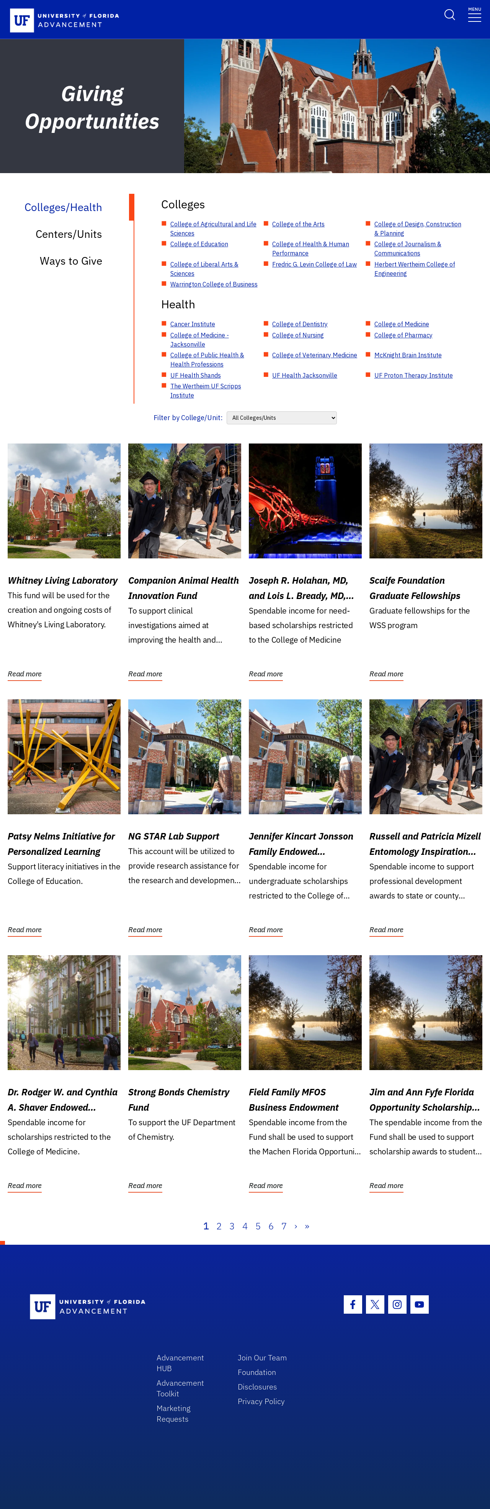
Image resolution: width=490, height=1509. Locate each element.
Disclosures (257, 1386)
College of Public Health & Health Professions (207, 359)
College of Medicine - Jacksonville (199, 339)
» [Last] (307, 1226)
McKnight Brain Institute (408, 355)
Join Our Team (262, 1357)
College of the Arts (298, 224)
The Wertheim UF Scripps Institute (205, 390)
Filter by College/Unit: (188, 417)
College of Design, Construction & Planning (417, 228)
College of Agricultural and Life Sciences (213, 228)
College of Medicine (401, 324)
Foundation (257, 1372)
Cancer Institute (192, 324)
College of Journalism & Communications (407, 248)
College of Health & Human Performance (310, 248)
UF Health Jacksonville (304, 375)
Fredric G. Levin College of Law (314, 264)
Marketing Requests (174, 1413)
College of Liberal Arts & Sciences (204, 268)
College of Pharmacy (403, 335)
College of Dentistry (300, 324)
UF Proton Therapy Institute (413, 375)
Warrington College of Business (214, 284)
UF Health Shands (195, 375)
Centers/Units (69, 234)
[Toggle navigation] (474, 14)
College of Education (199, 244)
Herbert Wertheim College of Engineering (414, 268)
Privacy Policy (261, 1401)
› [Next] (295, 1226)
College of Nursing (298, 335)
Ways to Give (71, 261)
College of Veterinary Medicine (314, 355)
